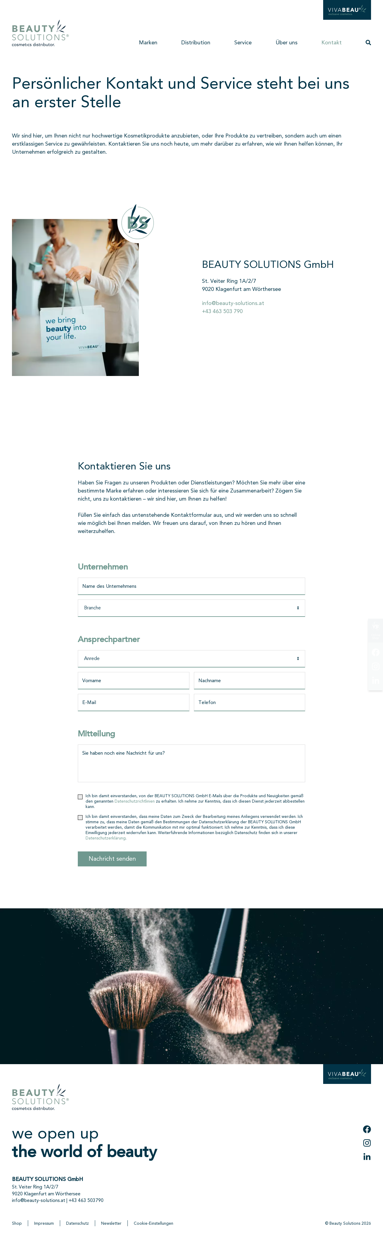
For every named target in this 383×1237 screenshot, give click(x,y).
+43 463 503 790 (222, 311)
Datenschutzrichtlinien (135, 801)
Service (243, 42)
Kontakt (331, 42)
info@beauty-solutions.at (233, 303)
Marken (148, 42)
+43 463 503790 (86, 1200)
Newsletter (111, 1223)
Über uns (286, 42)
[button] (368, 41)
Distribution (195, 42)
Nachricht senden (112, 858)
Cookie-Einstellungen (153, 1223)
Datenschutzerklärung (106, 838)
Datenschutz (77, 1223)
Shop (17, 1223)
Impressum (44, 1223)
